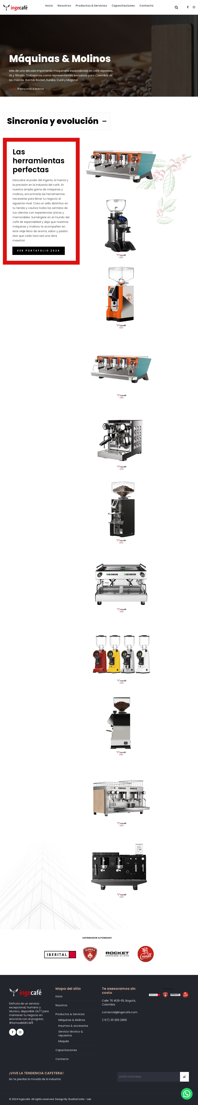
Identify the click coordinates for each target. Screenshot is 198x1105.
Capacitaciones (125, 8)
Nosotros (70, 8)
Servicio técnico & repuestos (70, 1033)
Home (12, 88)
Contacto (147, 8)
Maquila (63, 1041)
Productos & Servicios (95, 8)
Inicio (56, 8)
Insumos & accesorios (73, 1026)
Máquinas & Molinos (71, 1020)
